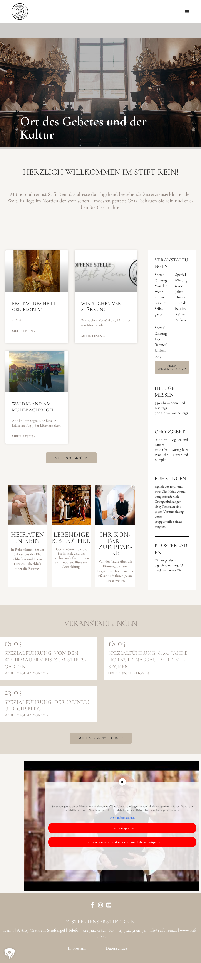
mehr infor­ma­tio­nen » (26, 673)
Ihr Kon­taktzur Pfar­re (115, 544)
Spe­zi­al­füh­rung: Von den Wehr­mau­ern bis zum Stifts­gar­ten (45, 660)
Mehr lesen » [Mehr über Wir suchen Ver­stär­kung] (93, 336)
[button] (187, 11)
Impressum (77, 948)
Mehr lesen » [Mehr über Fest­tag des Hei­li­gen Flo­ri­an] (24, 331)
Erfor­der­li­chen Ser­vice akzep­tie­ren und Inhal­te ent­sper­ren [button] (122, 842)
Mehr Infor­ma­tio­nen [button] (122, 817)
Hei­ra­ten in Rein (27, 538)
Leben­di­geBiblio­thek (71, 538)
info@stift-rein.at (162, 930)
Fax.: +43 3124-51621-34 (127, 930)
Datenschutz (116, 948)
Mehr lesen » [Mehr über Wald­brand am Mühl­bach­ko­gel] (24, 436)
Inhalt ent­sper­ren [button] (122, 828)
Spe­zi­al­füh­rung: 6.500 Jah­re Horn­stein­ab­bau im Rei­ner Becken (181, 297)
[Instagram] (100, 905)
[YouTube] (109, 905)
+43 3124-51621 (94, 930)
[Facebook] (92, 905)
